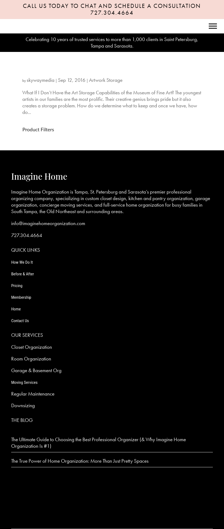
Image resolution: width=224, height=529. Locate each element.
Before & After (22, 274)
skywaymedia (40, 80)
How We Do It (22, 262)
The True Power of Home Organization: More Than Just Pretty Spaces (80, 461)
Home (16, 309)
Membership (21, 297)
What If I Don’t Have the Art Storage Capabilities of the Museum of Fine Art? (98, 70)
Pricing (16, 285)
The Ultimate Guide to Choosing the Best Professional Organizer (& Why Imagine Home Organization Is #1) (98, 442)
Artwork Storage (105, 80)
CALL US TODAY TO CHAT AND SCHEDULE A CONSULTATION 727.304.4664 (112, 9)
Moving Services (24, 382)
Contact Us (20, 320)
